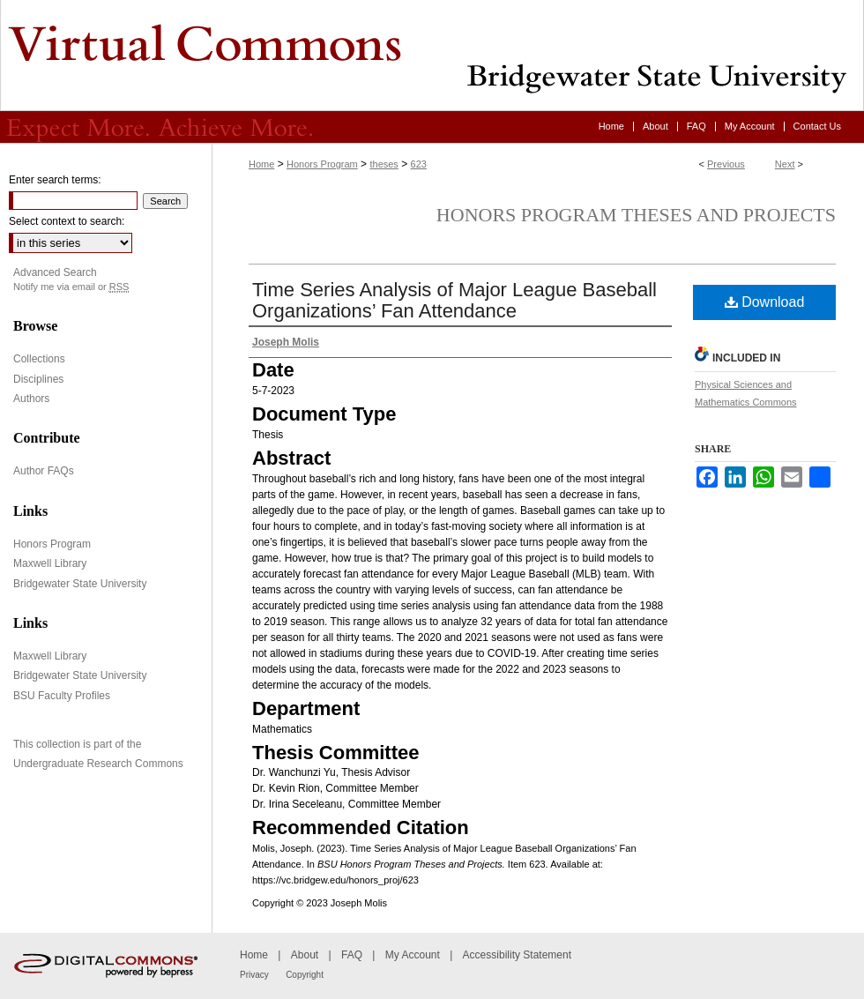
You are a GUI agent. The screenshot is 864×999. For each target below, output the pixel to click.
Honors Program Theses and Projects (636, 215)
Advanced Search (55, 272)
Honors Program (322, 164)
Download (765, 301)
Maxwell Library (49, 563)
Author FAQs (43, 471)
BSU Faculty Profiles (61, 696)
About (304, 955)
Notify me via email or (71, 287)
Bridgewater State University (79, 584)
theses (383, 164)
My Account (412, 955)
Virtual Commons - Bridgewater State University (432, 55)
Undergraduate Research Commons (98, 763)
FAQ (351, 955)
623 (419, 164)
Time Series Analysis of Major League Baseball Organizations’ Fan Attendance (454, 300)
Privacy (254, 975)
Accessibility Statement (517, 955)
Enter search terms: (55, 180)
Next (785, 164)
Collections (39, 359)
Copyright (305, 975)
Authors (31, 398)
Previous (726, 164)
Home (261, 164)
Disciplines (38, 379)
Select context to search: (66, 221)
